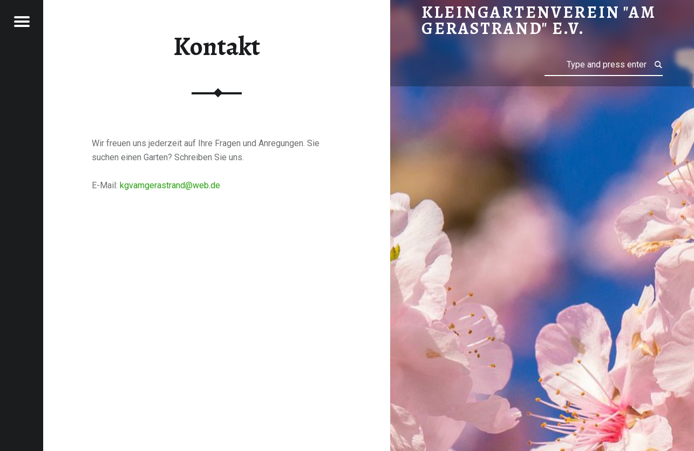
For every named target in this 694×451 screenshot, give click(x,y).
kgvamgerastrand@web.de (170, 185)
